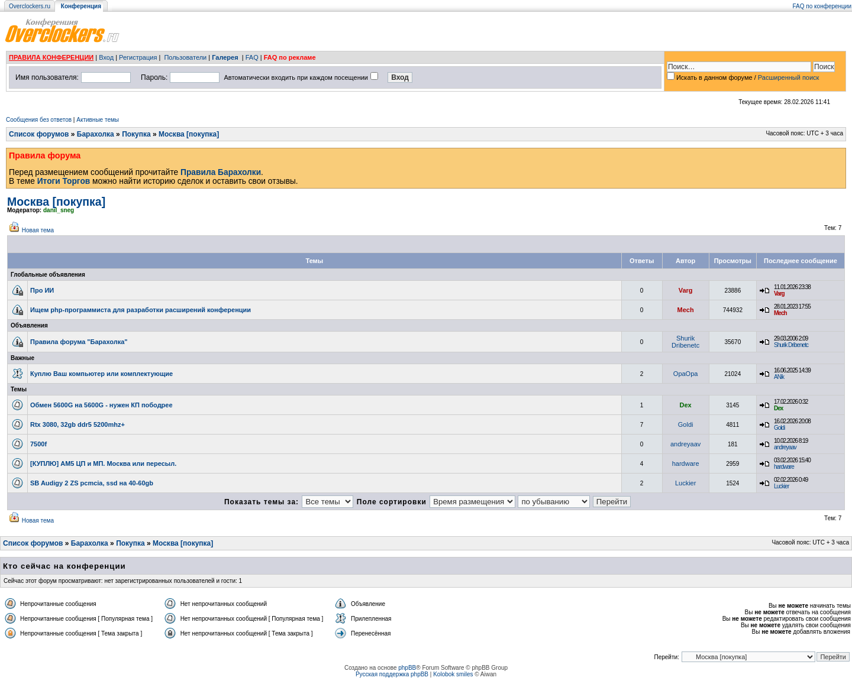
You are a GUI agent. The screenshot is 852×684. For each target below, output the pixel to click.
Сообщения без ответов (39, 119)
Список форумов (39, 134)
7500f (38, 444)
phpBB (407, 667)
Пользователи (185, 57)
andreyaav (685, 444)
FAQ (252, 57)
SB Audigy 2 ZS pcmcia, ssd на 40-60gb (91, 483)
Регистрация (138, 57)
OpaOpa (685, 373)
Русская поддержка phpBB (392, 674)
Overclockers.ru (29, 6)
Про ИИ (42, 290)
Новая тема (38, 230)
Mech (685, 309)
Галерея (225, 57)
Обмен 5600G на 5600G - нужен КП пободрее (101, 405)
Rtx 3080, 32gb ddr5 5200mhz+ (77, 424)
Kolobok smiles (453, 674)
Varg (686, 290)
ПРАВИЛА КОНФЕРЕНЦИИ (51, 57)
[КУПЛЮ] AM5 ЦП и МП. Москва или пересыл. (103, 463)
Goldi (685, 424)
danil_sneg (58, 210)
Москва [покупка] (189, 134)
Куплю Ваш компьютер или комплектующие (101, 373)
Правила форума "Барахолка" (79, 341)
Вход (106, 57)
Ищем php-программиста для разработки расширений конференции (140, 309)
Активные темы (97, 119)
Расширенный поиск (788, 77)
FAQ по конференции (822, 6)
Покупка (136, 134)
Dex (686, 405)
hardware (685, 463)
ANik (779, 377)
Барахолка (95, 134)
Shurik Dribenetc (685, 342)
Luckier (685, 483)
